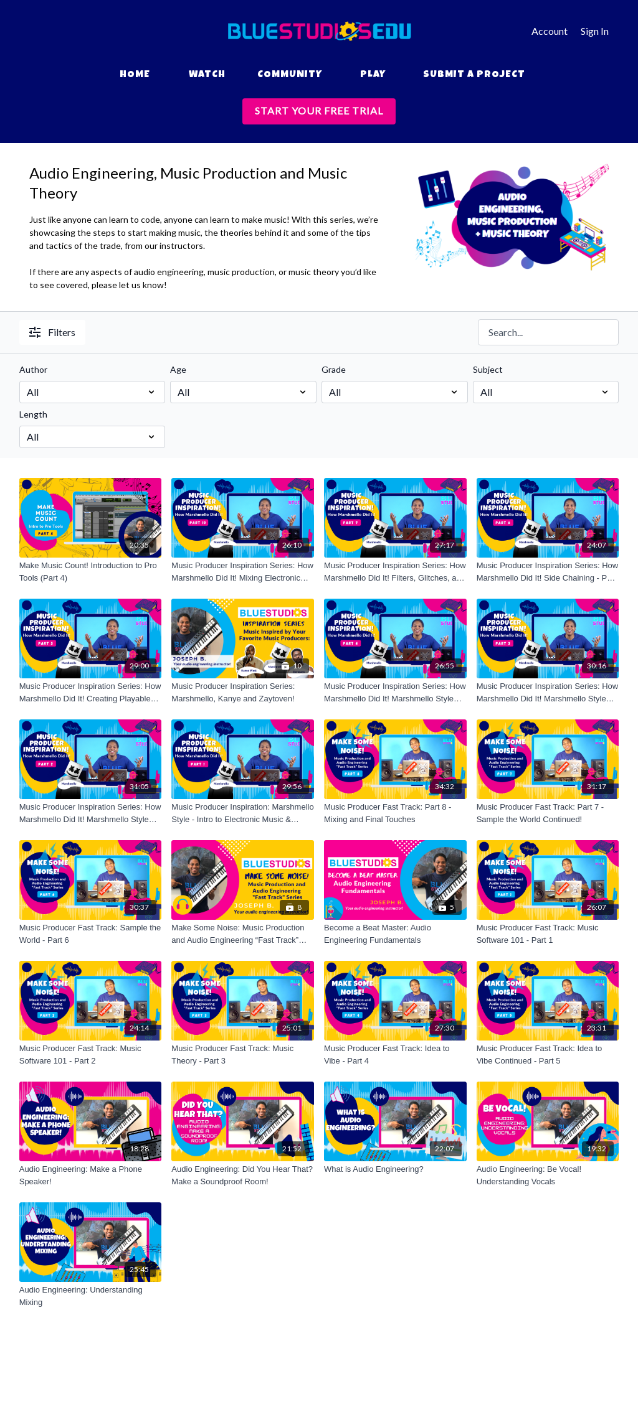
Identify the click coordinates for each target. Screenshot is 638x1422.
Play (373, 75)
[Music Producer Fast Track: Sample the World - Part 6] (90, 934)
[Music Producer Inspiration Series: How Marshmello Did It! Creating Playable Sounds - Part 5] (90, 692)
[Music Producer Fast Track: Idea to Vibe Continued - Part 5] (548, 1054)
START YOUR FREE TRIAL (319, 110)
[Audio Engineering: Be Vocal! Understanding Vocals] (548, 1175)
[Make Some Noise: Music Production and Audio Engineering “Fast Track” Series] (242, 934)
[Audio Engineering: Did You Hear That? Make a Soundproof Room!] (242, 1175)
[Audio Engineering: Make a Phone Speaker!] (90, 1175)
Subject (488, 369)
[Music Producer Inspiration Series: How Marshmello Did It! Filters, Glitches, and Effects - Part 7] (395, 571)
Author (33, 369)
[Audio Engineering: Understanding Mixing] (90, 1296)
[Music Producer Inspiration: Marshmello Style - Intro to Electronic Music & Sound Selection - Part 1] (242, 813)
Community (289, 75)
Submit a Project (474, 75)
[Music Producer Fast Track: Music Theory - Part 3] (242, 1054)
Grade (333, 369)
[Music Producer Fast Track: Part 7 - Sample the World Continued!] (548, 813)
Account (549, 31)
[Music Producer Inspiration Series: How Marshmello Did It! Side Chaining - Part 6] (548, 571)
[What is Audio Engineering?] (395, 1169)
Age (178, 369)
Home (135, 75)
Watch (207, 75)
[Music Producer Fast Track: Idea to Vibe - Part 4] (395, 1054)
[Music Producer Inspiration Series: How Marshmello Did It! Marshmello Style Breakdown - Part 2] (90, 813)
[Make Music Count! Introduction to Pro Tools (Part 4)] (90, 571)
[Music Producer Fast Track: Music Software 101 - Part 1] (548, 934)
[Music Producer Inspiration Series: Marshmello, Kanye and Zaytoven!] (242, 692)
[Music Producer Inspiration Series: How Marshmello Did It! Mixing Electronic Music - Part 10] (242, 571)
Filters (52, 332)
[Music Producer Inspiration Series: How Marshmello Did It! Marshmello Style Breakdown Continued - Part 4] (395, 692)
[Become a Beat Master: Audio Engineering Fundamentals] (395, 934)
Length (33, 414)
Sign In (595, 31)
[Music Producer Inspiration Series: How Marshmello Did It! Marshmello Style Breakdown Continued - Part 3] (548, 692)
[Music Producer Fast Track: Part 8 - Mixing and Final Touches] (395, 813)
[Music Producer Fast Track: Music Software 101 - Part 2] (90, 1054)
